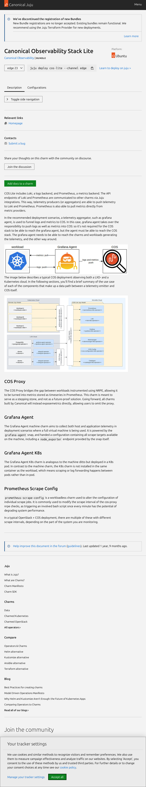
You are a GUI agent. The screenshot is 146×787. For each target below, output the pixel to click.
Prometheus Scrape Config (31, 488)
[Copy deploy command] (92, 68)
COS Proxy (14, 381)
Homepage (13, 123)
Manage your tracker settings (26, 777)
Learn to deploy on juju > (115, 68)
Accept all (57, 777)
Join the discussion (19, 166)
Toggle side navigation (24, 99)
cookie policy (68, 767)
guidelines (74, 546)
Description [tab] (14, 87)
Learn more (131, 36)
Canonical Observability (19, 57)
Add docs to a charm (20, 183)
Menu (138, 4)
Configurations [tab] (36, 87)
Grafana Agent (18, 417)
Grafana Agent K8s (23, 452)
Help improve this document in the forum (39, 546)
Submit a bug (14, 143)
